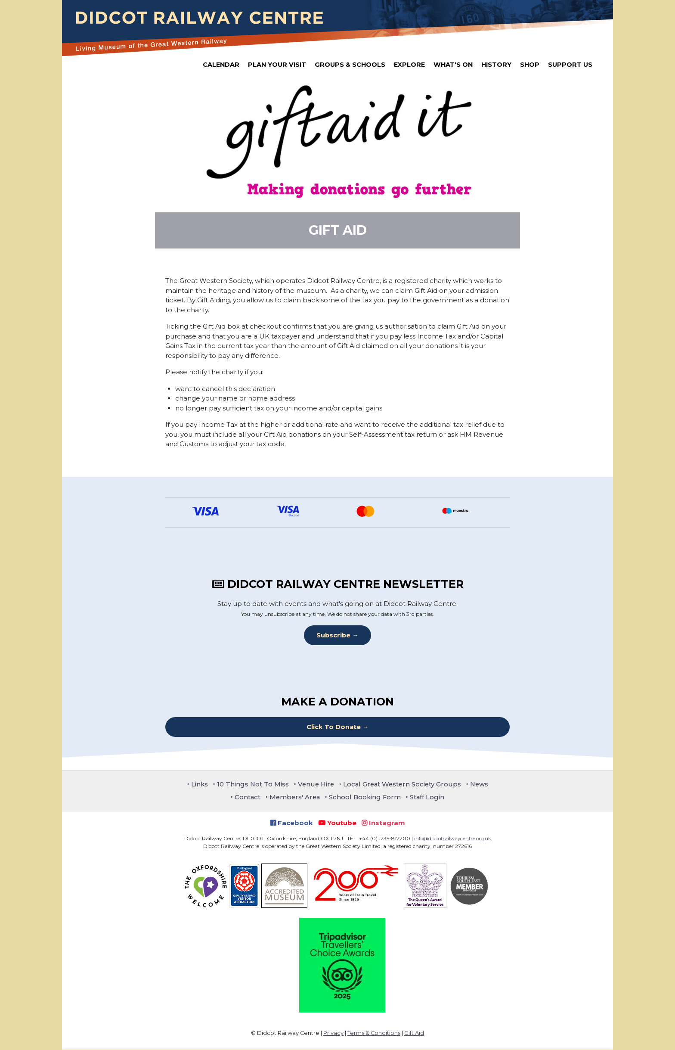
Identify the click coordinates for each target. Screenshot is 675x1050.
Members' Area (294, 797)
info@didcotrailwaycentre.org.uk (452, 839)
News (482, 784)
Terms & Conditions (373, 1033)
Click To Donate (333, 727)
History (496, 64)
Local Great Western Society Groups (403, 784)
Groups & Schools (350, 64)
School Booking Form (366, 797)
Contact (245, 797)
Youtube (337, 823)
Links (195, 784)
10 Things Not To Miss (250, 784)
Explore (409, 64)
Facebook (291, 823)
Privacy (333, 1033)
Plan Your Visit (277, 64)
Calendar (221, 64)
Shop (529, 64)
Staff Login (429, 797)
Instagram (383, 823)
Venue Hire (315, 784)
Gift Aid (414, 1033)
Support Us (570, 64)
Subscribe (333, 635)
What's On (453, 64)
